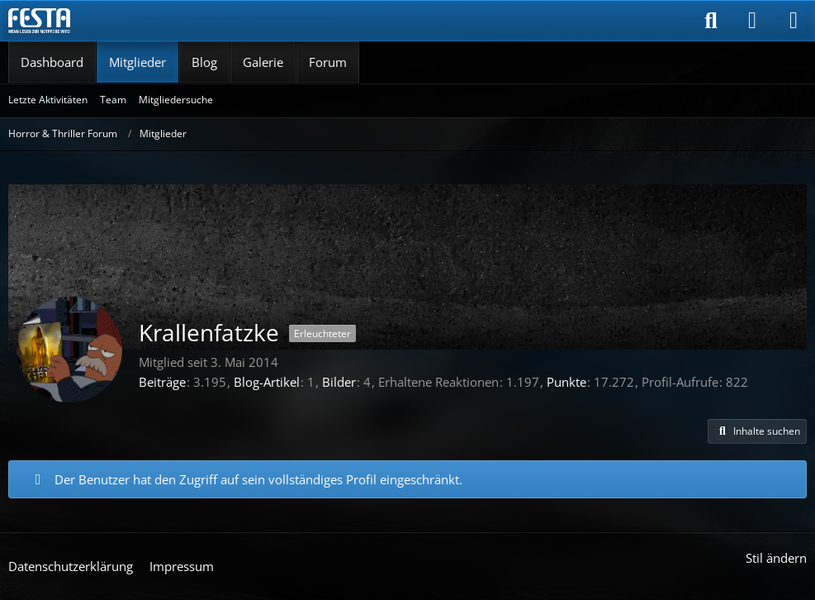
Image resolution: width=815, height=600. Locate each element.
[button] (757, 431)
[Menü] (793, 20)
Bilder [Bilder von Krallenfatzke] (339, 382)
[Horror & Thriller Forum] (39, 20)
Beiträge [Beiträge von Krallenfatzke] (162, 382)
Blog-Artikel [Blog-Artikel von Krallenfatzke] (267, 382)
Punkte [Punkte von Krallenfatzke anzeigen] (566, 382)
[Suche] (710, 20)
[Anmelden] (752, 20)
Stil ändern (776, 558)
